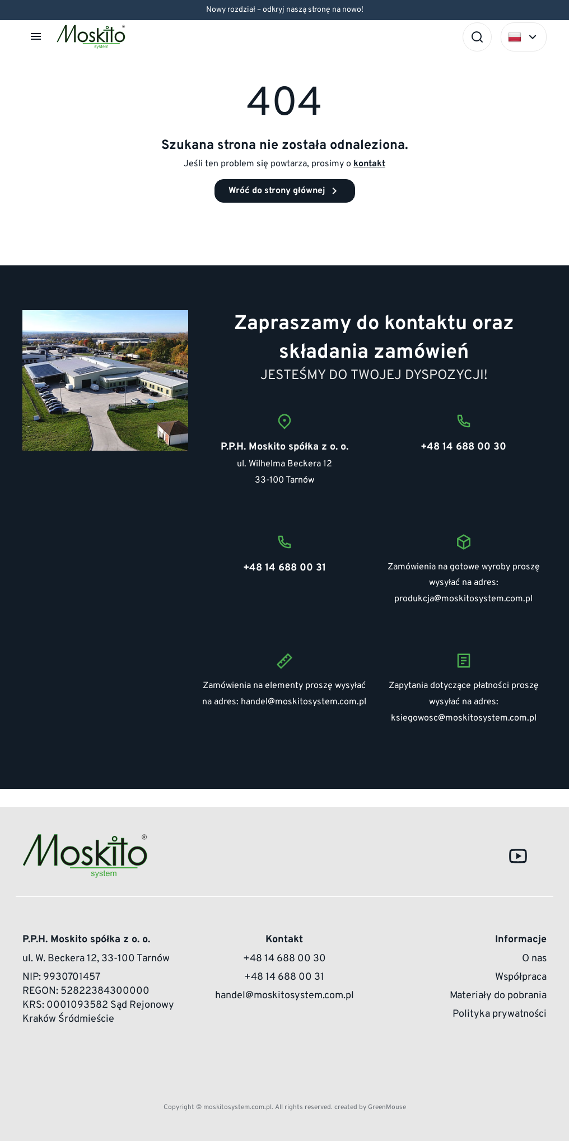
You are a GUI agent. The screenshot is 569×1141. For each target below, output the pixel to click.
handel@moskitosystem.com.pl (303, 702)
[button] (37, 36)
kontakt (369, 164)
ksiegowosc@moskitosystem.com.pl (464, 718)
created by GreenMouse (370, 1107)
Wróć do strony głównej (284, 191)
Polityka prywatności (500, 1014)
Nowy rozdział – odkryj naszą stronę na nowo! (284, 10)
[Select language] (524, 37)
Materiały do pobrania (498, 995)
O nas (534, 958)
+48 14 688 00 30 (284, 958)
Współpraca (521, 977)
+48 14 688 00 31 (284, 977)
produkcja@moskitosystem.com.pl (463, 599)
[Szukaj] (477, 37)
